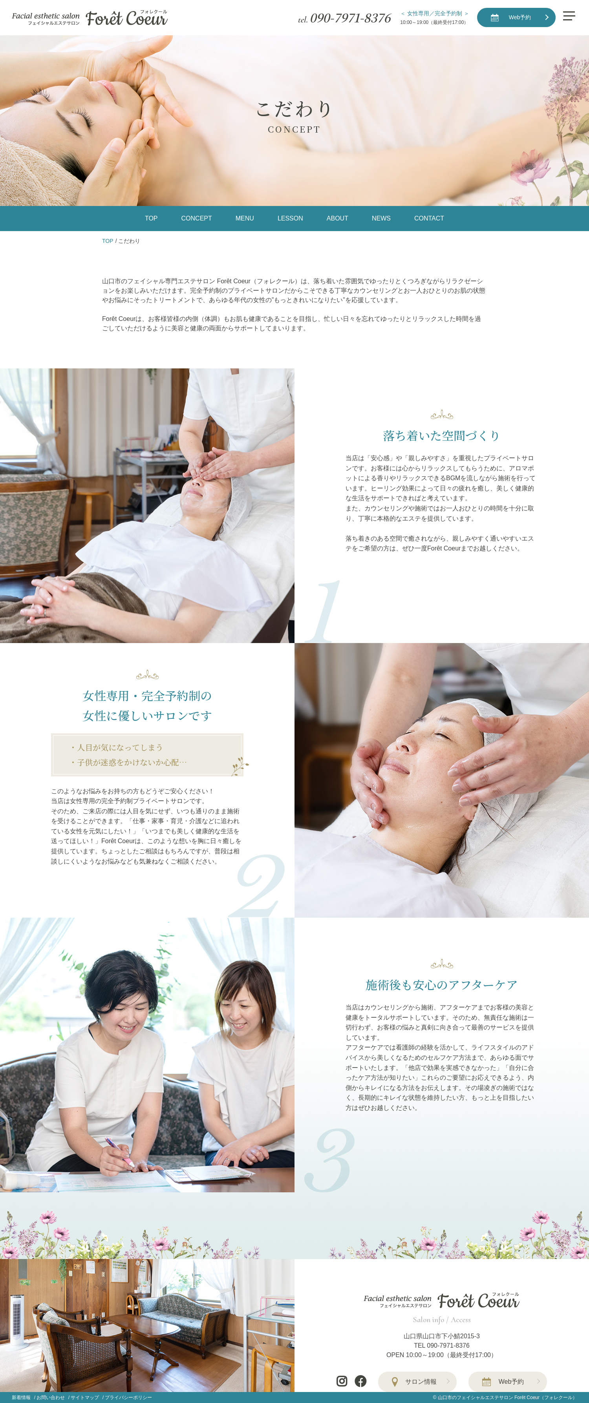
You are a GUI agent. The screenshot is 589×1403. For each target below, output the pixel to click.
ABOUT (337, 218)
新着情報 (21, 1397)
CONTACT (429, 218)
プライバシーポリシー (128, 1397)
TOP (151, 218)
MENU (245, 218)
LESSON (290, 218)
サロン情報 (421, 1381)
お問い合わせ (51, 1397)
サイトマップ (85, 1397)
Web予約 (511, 1381)
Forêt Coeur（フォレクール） (545, 1397)
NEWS (381, 218)
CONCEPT (196, 218)
